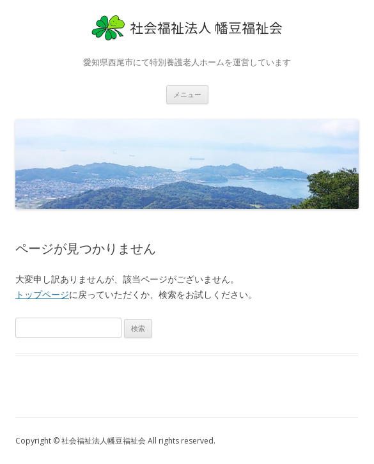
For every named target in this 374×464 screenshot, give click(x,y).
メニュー (187, 94)
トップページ (42, 294)
